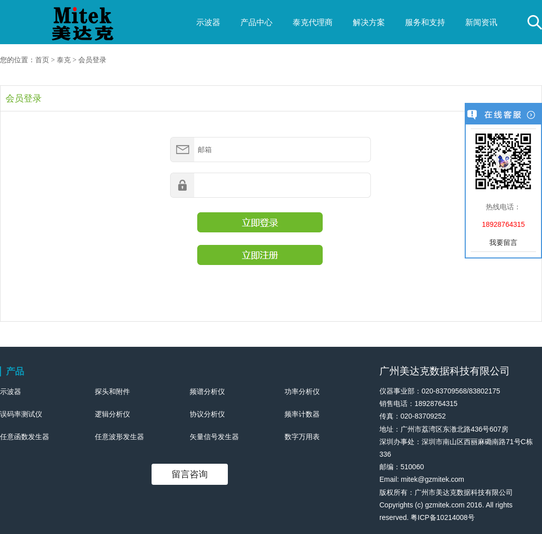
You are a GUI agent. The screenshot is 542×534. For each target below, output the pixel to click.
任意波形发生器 (119, 437)
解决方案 (369, 22)
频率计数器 (302, 414)
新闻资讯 (481, 22)
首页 (42, 60)
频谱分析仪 (207, 391)
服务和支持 (425, 22)
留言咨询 (190, 474)
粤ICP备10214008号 (443, 517)
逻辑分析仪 (112, 414)
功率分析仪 (302, 391)
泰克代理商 (313, 22)
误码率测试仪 (21, 414)
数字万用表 (302, 437)
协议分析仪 (207, 414)
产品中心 (256, 22)
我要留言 (503, 242)
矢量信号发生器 (214, 437)
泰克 (64, 60)
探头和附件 (112, 391)
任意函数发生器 (24, 437)
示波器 (208, 22)
